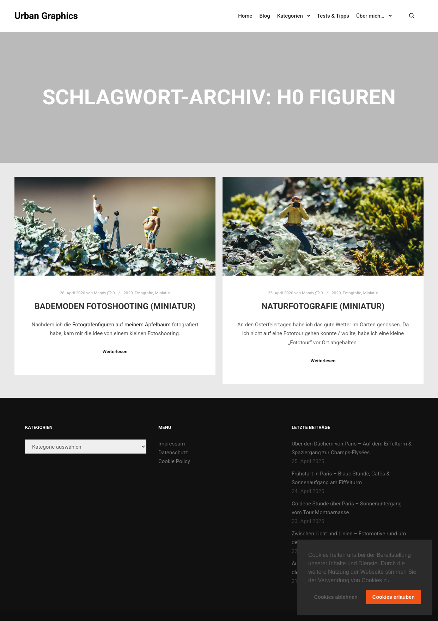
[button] (394, 581)
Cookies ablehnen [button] (336, 597)
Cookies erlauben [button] (393, 597)
